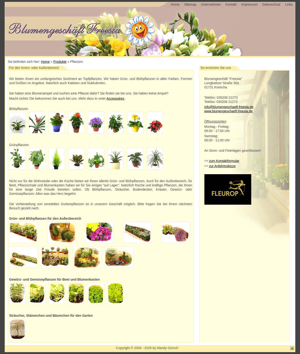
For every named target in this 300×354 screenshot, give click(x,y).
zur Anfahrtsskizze (222, 166)
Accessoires (115, 98)
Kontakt (230, 4)
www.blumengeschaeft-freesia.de (228, 111)
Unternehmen (211, 4)
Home (175, 4)
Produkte (60, 62)
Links (289, 4)
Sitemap (190, 4)
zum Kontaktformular (224, 161)
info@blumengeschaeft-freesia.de (229, 107)
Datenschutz (271, 4)
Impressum (249, 4)
